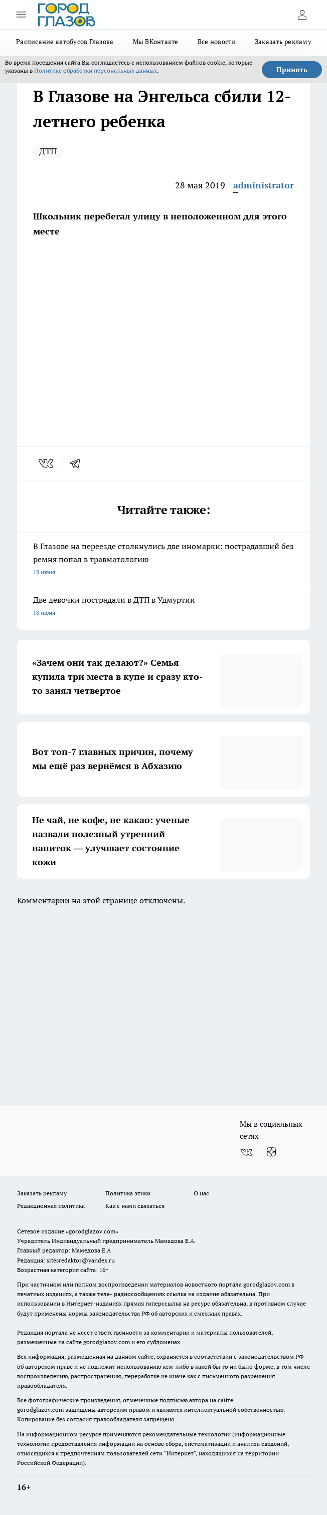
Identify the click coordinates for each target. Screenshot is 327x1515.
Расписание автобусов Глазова (65, 41)
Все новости (217, 41)
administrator (263, 185)
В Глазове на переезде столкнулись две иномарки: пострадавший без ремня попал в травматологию (163, 560)
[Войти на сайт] (302, 15)
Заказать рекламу (283, 41)
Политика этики (127, 1193)
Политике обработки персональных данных (95, 70)
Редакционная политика (51, 1205)
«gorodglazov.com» (92, 1231)
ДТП (48, 151)
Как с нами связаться (135, 1205)
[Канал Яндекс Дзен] (271, 1152)
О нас (201, 1193)
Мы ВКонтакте (156, 41)
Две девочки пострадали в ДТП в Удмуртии (163, 607)
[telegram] (78, 463)
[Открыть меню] (21, 15)
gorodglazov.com (266, 1284)
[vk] (47, 463)
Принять (291, 69)
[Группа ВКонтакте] (246, 1152)
